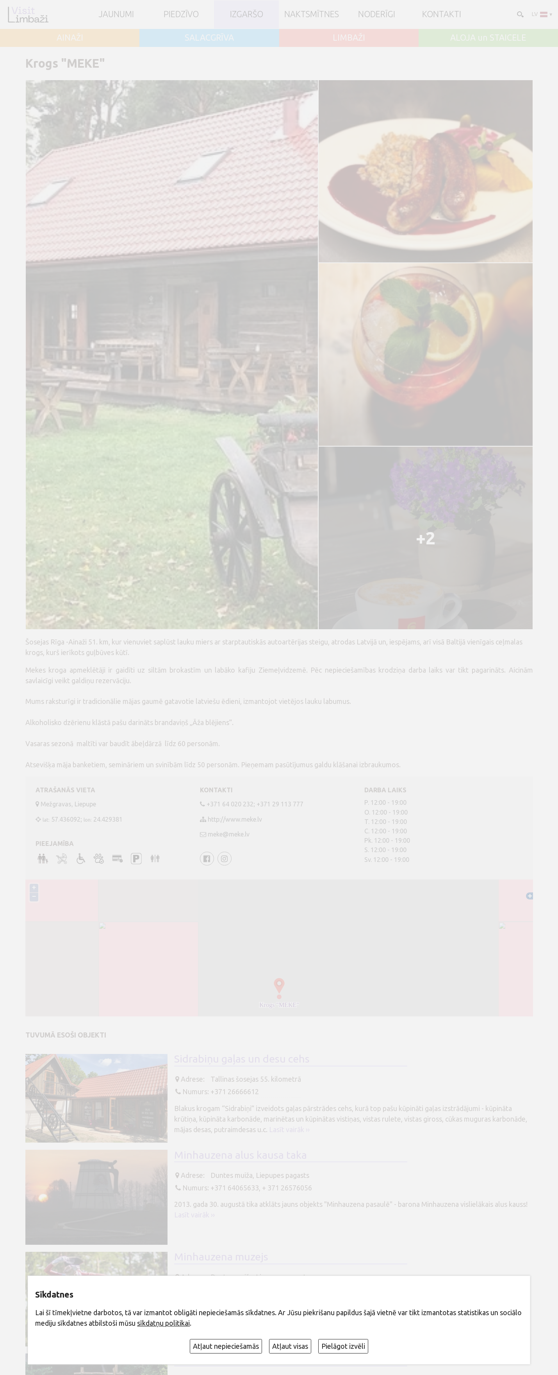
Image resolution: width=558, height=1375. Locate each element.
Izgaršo (246, 14)
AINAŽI (70, 38)
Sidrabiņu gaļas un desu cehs (242, 1058)
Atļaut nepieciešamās (226, 1346)
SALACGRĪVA (209, 38)
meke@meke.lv (229, 834)
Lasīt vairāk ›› (289, 1129)
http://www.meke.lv (235, 819)
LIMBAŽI (349, 38)
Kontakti (441, 14)
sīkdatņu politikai (163, 1323)
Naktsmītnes (311, 14)
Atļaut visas (290, 1346)
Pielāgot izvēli (343, 1346)
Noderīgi (376, 14)
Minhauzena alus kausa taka (240, 1155)
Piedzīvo (181, 14)
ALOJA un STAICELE (488, 38)
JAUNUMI (116, 14)
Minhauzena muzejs (221, 1256)
